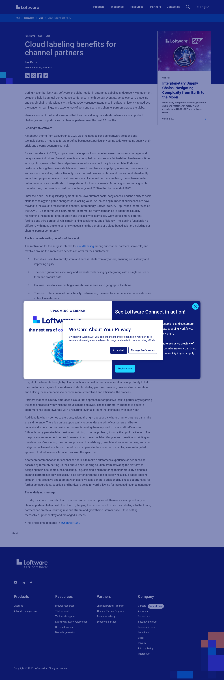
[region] (113, 340)
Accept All (118, 350)
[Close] (195, 306)
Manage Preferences (143, 350)
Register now (125, 368)
